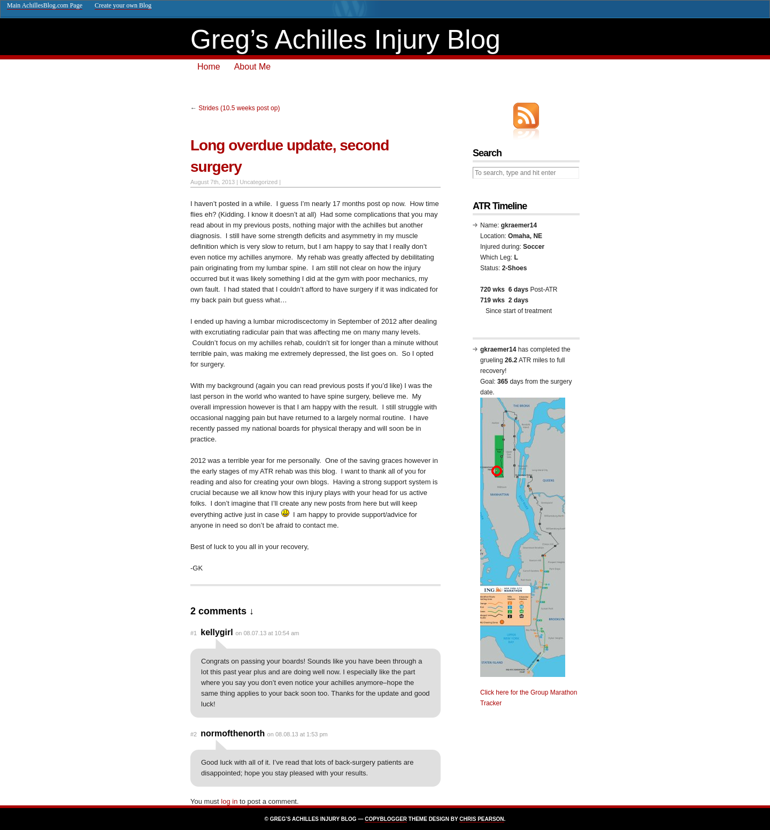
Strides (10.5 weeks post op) (239, 108)
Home (208, 66)
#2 (193, 734)
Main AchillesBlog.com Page (44, 5)
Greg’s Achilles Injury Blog (345, 40)
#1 (193, 633)
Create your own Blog (123, 5)
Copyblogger (386, 819)
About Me (252, 66)
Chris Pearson (481, 819)
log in (229, 801)
